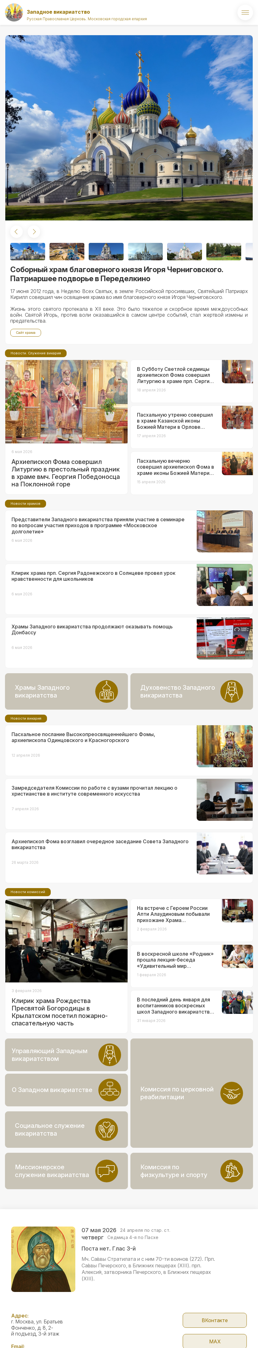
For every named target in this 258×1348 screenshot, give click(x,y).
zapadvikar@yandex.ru (36, 1321)
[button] (16, 231)
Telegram (214, 1331)
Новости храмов (25, 545)
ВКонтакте (215, 1289)
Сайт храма (25, 332)
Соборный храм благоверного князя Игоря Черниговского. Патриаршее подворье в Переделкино (116, 274)
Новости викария (26, 760)
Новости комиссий (28, 933)
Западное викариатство (58, 12)
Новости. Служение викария (36, 394)
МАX (215, 1310)
